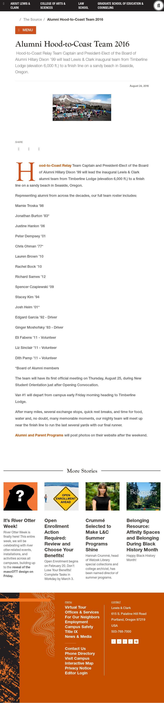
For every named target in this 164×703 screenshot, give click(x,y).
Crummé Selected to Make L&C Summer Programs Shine (98, 535)
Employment (76, 622)
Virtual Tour (75, 607)
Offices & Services (82, 612)
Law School (83, 6)
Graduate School (120, 6)
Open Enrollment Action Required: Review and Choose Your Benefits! (58, 538)
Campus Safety (79, 626)
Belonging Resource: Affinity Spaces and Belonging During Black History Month (143, 535)
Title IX (71, 631)
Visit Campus (77, 658)
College (52, 6)
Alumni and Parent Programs (39, 435)
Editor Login (76, 673)
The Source (32, 19)
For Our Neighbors (82, 617)
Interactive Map (79, 663)
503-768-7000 (121, 631)
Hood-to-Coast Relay (55, 165)
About (20, 6)
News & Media (78, 636)
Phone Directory (80, 653)
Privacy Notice (78, 668)
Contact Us (75, 648)
